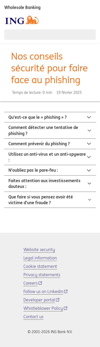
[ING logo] (21, 20)
